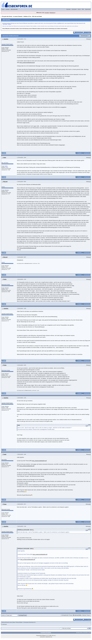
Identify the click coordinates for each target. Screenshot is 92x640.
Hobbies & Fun (27, 16)
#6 (89, 308)
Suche (79, 9)
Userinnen (74, 9)
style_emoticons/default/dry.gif (39, 460)
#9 (89, 454)
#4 (89, 257)
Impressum (87, 9)
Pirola (4, 279)
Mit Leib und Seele (37, 16)
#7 (89, 365)
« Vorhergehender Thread (66, 615)
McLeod (5, 181)
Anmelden (47, 12)
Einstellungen (84, 35)
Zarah (4, 454)
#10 (89, 504)
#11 (89, 526)
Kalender (68, 9)
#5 (89, 279)
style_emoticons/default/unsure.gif (28, 248)
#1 (89, 39)
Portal (3, 9)
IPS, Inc (54, 635)
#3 (89, 181)
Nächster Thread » (86, 615)
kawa (4, 157)
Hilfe (83, 9)
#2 (89, 157)
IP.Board (44, 635)
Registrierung (52, 12)
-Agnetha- (5, 39)
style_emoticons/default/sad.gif (27, 62)
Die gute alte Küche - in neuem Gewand (12, 16)
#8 (89, 397)
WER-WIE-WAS (14, 9)
